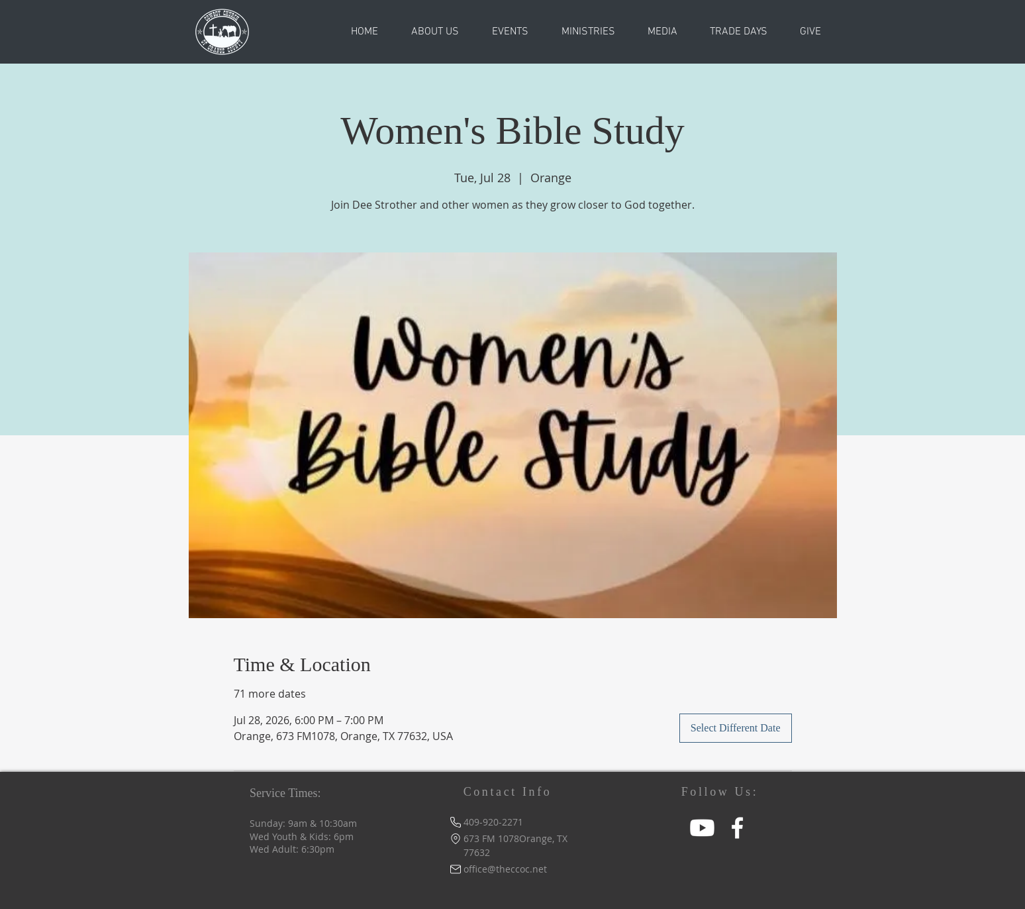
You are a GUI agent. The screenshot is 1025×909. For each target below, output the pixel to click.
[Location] (455, 838)
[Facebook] (737, 828)
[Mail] (455, 869)
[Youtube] (702, 828)
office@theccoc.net (505, 869)
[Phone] (455, 822)
